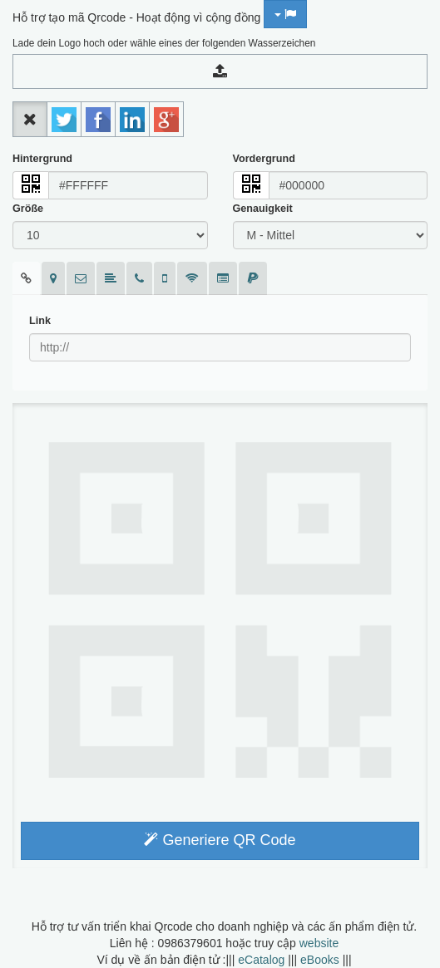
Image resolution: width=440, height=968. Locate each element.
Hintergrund (42, 159)
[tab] (26, 278)
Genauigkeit (263, 208)
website (319, 943)
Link (40, 321)
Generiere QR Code (219, 840)
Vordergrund (264, 159)
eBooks (319, 959)
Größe (27, 208)
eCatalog (261, 959)
